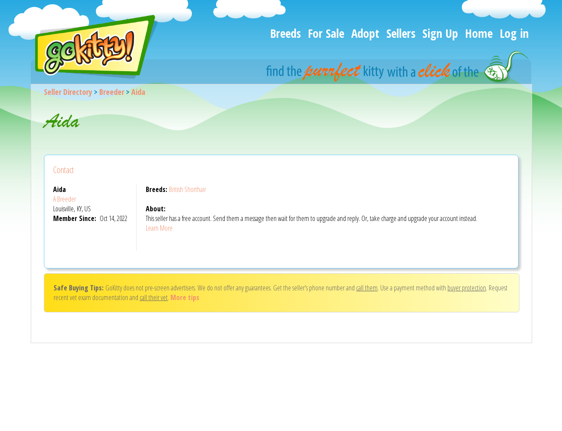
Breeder (111, 92)
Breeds (285, 33)
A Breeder (64, 199)
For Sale (326, 33)
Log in (514, 33)
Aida (138, 92)
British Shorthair (187, 189)
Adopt (365, 33)
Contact (63, 170)
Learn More (159, 228)
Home (479, 33)
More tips (184, 297)
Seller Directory (68, 92)
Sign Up (440, 33)
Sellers (400, 33)
